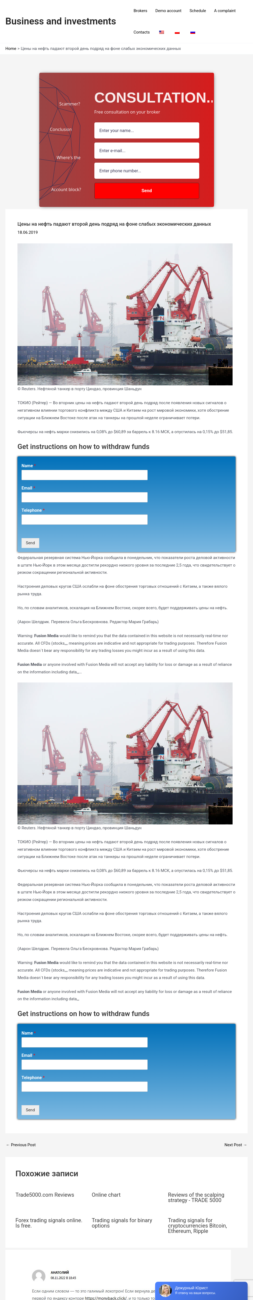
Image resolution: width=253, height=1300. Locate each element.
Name (29, 465)
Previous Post (21, 1145)
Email (28, 488)
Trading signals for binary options (122, 1223)
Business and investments (60, 21)
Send (30, 543)
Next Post (236, 1145)
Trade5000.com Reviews (45, 1195)
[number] (146, 171)
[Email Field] (146, 151)
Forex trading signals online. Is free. (49, 1223)
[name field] (146, 130)
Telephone (33, 510)
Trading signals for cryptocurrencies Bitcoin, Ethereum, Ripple (197, 1225)
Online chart (106, 1195)
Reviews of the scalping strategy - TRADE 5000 (196, 1197)
